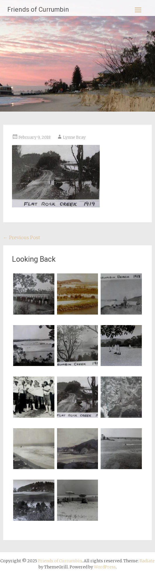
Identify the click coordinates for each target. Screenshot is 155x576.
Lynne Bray (74, 137)
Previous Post (21, 237)
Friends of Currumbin (38, 9)
